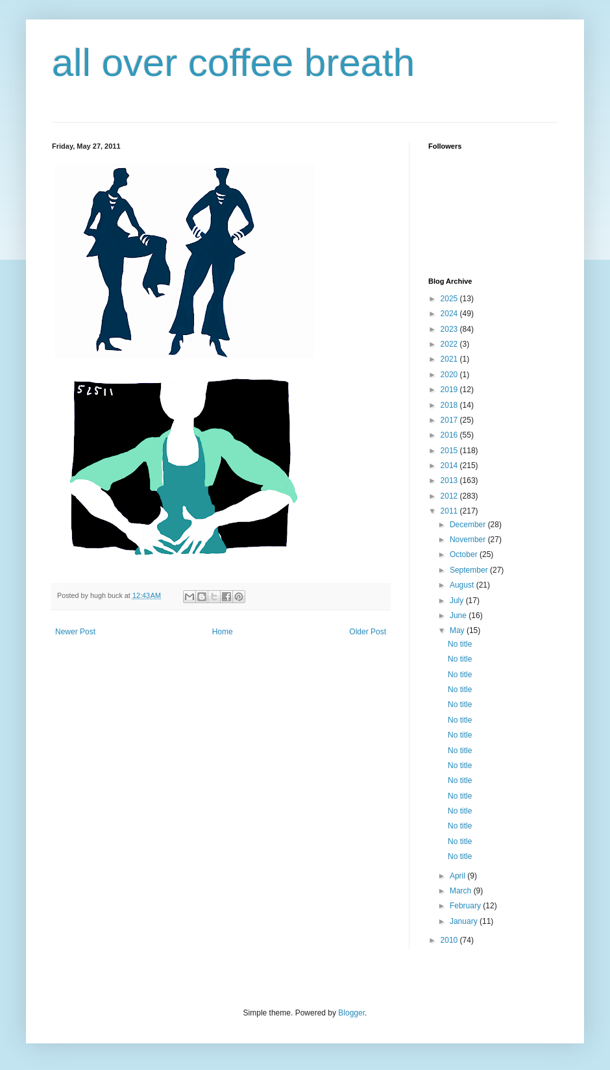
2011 (450, 511)
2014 (450, 465)
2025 (450, 298)
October (465, 554)
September (470, 570)
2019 (450, 389)
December (469, 524)
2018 (450, 405)
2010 (450, 940)
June (459, 615)
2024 (450, 313)
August (463, 585)
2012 (450, 496)
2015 (450, 450)
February (466, 905)
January (465, 921)
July (458, 600)
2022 (450, 344)
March (462, 890)
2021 (450, 359)
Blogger (351, 1012)
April (458, 875)
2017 (450, 420)
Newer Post (75, 631)
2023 (450, 329)
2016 (450, 435)
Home (222, 631)
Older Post (367, 631)
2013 (450, 480)
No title (460, 644)
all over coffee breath (233, 62)
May (458, 630)
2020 (450, 374)
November (469, 539)
